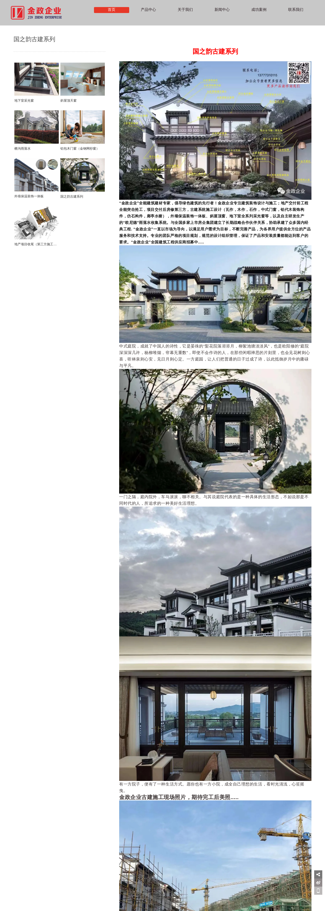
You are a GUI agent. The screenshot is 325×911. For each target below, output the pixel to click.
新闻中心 (222, 10)
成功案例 (258, 10)
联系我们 (295, 10)
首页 (111, 10)
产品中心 (148, 10)
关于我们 (185, 10)
